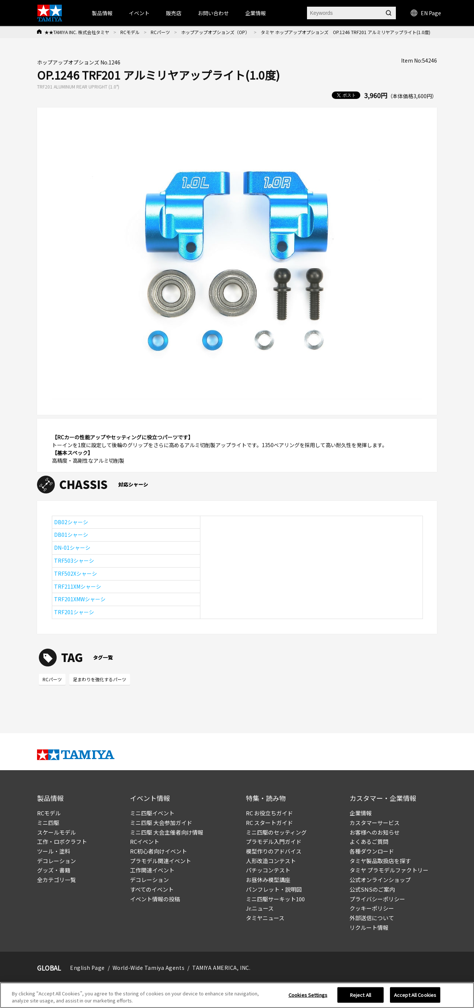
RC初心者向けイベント (158, 851)
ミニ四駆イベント (152, 813)
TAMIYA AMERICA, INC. (221, 967)
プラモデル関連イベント (160, 861)
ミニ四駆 (48, 822)
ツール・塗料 (53, 851)
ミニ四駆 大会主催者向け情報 (166, 832)
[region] (237, 995)
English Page (87, 967)
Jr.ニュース (260, 908)
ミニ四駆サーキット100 (275, 899)
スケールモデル (56, 832)
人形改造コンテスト (271, 861)
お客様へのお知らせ (375, 832)
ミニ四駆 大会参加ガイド (161, 822)
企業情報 (361, 813)
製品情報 (102, 13)
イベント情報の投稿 (155, 899)
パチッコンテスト (268, 870)
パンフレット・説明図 (274, 889)
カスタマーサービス (375, 822)
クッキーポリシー (372, 908)
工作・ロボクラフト (62, 841)
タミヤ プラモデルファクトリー (389, 870)
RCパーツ (160, 32)
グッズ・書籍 (53, 870)
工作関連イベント (152, 870)
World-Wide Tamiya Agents (148, 967)
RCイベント (144, 841)
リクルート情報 (369, 927)
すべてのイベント (152, 889)
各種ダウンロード (372, 851)
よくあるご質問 (369, 841)
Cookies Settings (307, 994)
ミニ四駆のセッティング (276, 832)
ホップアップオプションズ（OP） (215, 32)
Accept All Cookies (415, 994)
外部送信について (372, 918)
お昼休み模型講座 (268, 880)
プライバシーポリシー (377, 899)
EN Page (426, 13)
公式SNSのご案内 (372, 889)
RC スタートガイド (269, 822)
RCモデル (130, 32)
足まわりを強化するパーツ (99, 679)
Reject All (360, 994)
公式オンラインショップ (380, 880)
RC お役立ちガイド (269, 813)
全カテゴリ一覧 (56, 880)
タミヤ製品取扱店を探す (380, 861)
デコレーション (56, 861)
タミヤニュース (265, 918)
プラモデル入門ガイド (273, 841)
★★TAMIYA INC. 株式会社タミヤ (76, 32)
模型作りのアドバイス (273, 851)
